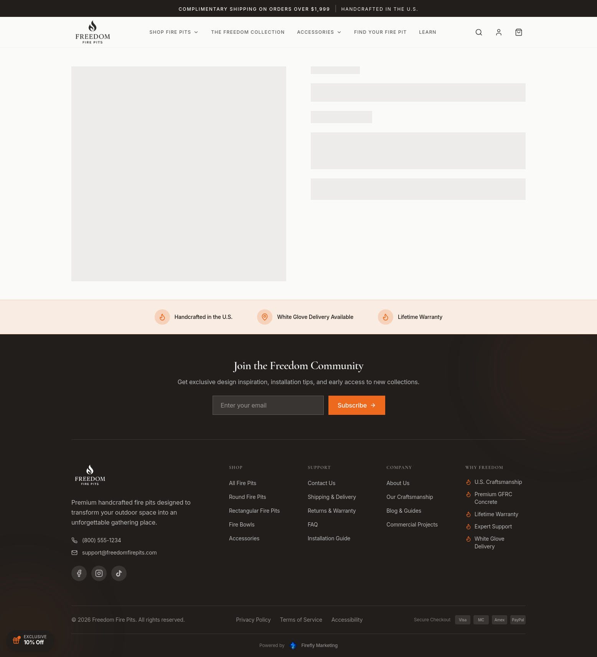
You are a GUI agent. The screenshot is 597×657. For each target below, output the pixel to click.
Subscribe (357, 405)
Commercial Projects (412, 524)
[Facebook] (79, 573)
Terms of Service (301, 619)
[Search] (479, 32)
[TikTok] (119, 573)
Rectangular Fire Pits (254, 510)
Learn (427, 32)
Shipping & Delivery (332, 497)
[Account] (499, 32)
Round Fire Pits (247, 497)
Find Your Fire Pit (380, 32)
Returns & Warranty (332, 510)
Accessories (319, 32)
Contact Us (321, 483)
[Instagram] (99, 573)
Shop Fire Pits (174, 32)
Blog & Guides (403, 510)
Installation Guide (329, 538)
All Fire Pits (242, 483)
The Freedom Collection (248, 32)
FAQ (313, 524)
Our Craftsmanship (409, 497)
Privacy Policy (253, 619)
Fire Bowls (242, 524)
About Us (397, 483)
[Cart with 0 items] (519, 32)
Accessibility (347, 619)
